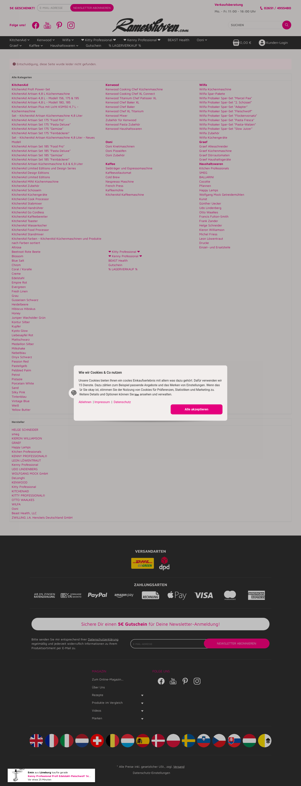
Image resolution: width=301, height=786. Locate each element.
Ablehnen (86, 401)
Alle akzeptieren (195, 408)
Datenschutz (123, 401)
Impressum (104, 401)
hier (143, 393)
